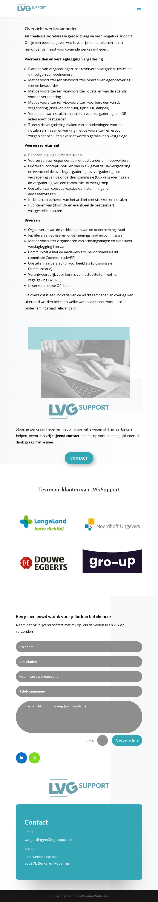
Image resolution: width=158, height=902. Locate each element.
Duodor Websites (95, 896)
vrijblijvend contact (63, 435)
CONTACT (79, 458)
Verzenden (127, 740)
